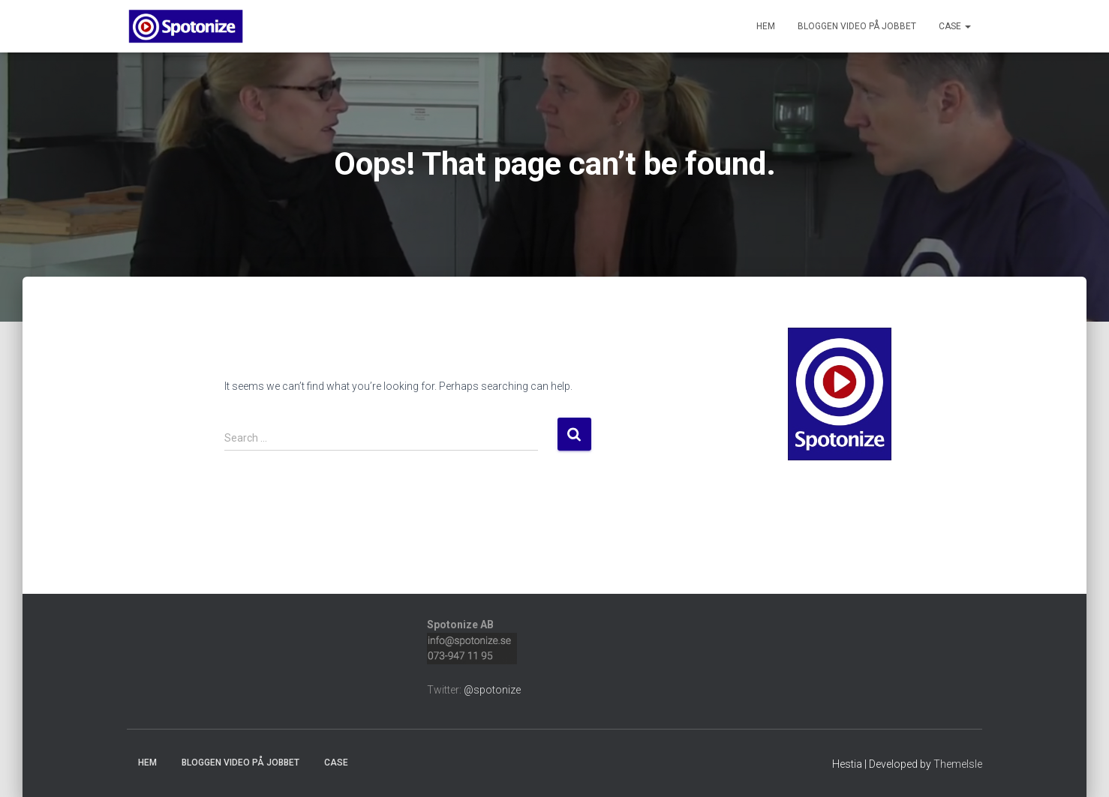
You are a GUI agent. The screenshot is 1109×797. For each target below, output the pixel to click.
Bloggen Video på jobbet (857, 26)
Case (955, 26)
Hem (765, 26)
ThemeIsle (957, 764)
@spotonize (492, 690)
